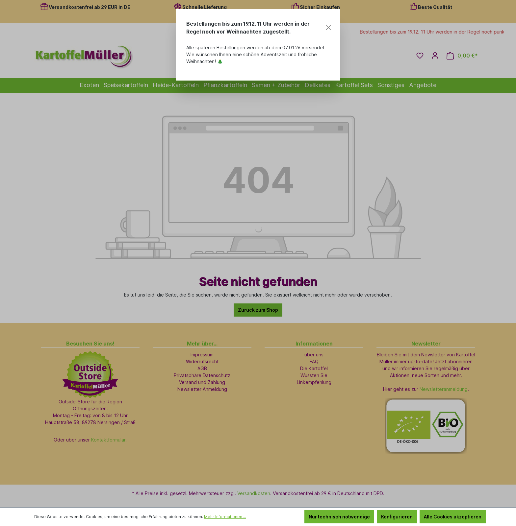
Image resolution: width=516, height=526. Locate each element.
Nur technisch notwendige (339, 516)
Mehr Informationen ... (225, 516)
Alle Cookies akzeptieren (452, 516)
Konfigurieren (397, 516)
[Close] (328, 28)
